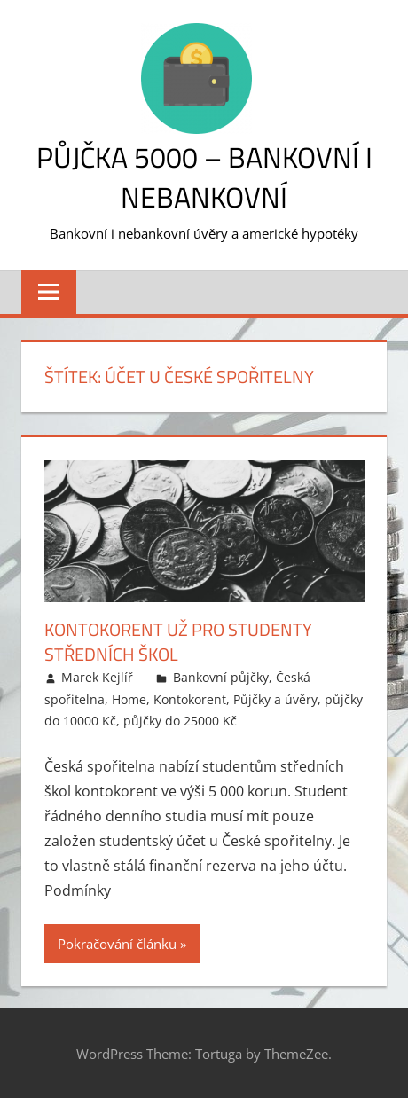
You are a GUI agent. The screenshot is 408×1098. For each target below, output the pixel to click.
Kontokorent (189, 699)
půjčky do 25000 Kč (180, 720)
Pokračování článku (117, 944)
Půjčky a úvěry (275, 699)
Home (129, 699)
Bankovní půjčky (221, 677)
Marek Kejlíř (97, 677)
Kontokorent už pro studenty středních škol (178, 642)
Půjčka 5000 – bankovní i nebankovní (204, 177)
